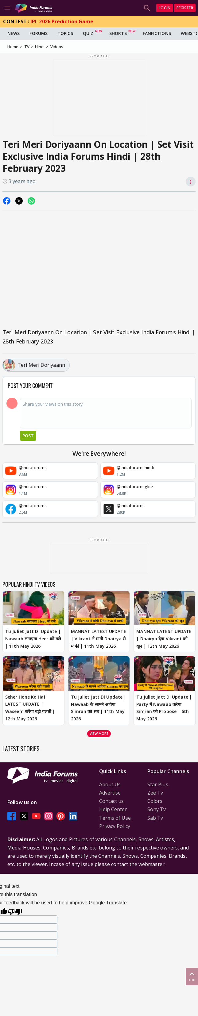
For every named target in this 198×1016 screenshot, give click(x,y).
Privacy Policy (114, 826)
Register (185, 7)
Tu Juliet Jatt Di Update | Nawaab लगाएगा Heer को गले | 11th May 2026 (33, 638)
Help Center (113, 809)
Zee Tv (155, 792)
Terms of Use (115, 818)
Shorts (118, 33)
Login (164, 7)
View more (99, 733)
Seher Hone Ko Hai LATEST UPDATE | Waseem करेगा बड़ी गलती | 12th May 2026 (30, 708)
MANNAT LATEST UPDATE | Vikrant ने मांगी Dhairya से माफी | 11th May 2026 (98, 638)
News (13, 33)
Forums (38, 33)
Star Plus (157, 784)
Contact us (111, 801)
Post (28, 436)
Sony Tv (156, 809)
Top (192, 976)
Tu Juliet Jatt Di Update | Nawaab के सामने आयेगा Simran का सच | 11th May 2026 (98, 708)
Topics (65, 33)
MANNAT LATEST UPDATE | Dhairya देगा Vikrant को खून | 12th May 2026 (164, 638)
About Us (110, 784)
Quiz (88, 33)
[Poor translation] (15, 911)
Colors (155, 801)
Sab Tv (155, 818)
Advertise (110, 792)
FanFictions (157, 33)
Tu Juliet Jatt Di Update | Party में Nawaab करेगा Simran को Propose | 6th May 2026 (164, 708)
